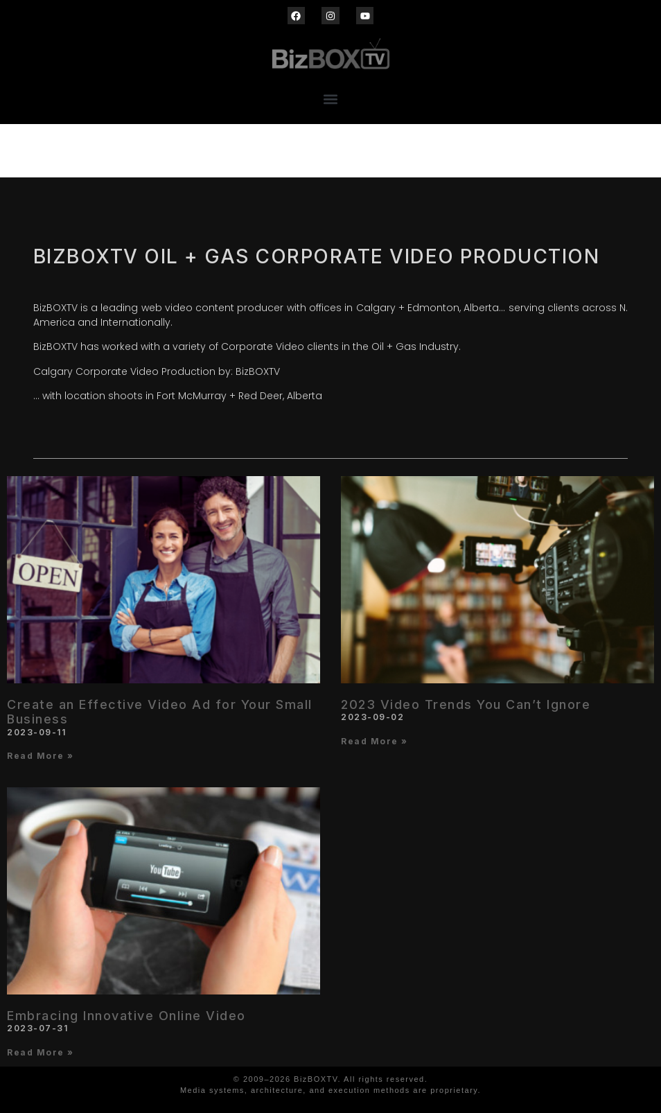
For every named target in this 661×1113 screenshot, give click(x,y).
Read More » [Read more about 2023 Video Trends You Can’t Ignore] (374, 741)
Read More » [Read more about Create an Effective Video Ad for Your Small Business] (40, 756)
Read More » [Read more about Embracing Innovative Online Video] (40, 1052)
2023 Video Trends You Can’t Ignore (465, 704)
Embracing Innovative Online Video (126, 1015)
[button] (330, 98)
